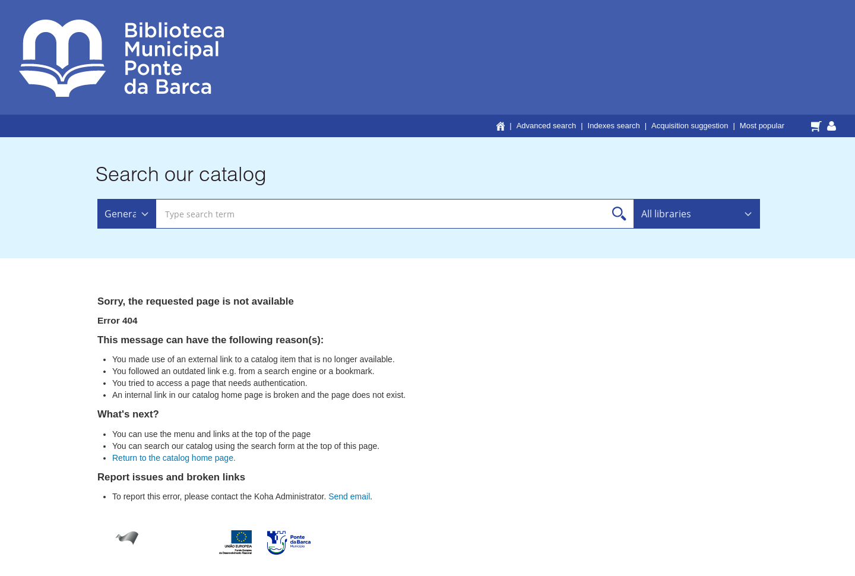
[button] (818, 125)
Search (619, 214)
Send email (349, 496)
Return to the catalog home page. (174, 458)
